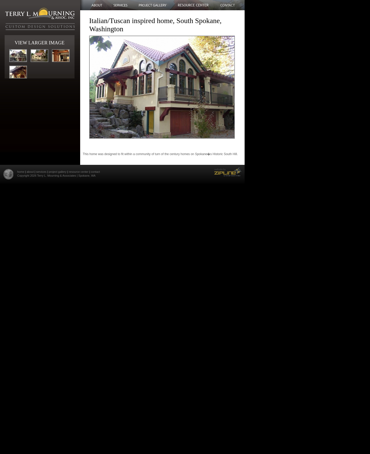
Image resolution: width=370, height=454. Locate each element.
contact (95, 171)
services (41, 171)
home (20, 171)
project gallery (57, 171)
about (30, 171)
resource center (78, 171)
